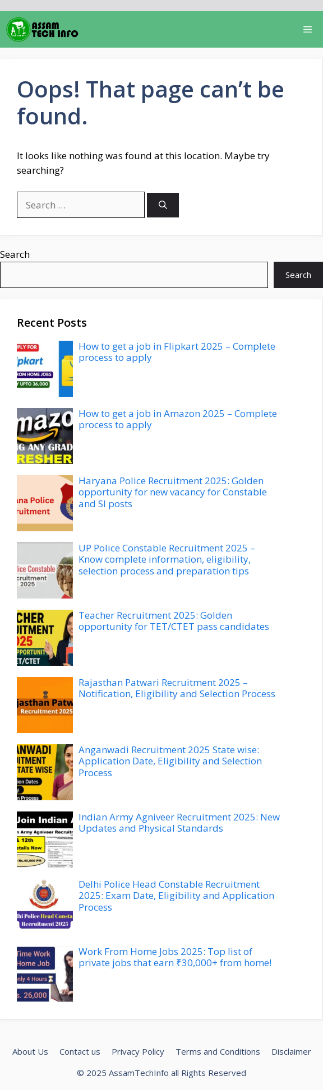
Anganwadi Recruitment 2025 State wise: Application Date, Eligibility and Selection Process (170, 761)
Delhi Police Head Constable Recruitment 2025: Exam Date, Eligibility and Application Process (176, 895)
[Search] (163, 205)
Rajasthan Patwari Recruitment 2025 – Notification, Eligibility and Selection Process (177, 688)
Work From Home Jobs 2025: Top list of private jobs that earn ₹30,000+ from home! (175, 957)
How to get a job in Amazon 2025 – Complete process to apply (178, 419)
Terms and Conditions (218, 1051)
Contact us (79, 1051)
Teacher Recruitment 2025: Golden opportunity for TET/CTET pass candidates (174, 621)
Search (15, 254)
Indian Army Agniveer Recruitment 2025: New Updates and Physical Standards (179, 822)
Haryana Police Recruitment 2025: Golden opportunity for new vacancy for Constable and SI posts (173, 492)
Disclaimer (291, 1051)
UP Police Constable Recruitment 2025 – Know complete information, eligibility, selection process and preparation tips (167, 559)
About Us (30, 1051)
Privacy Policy (138, 1051)
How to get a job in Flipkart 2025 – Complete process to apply (177, 352)
